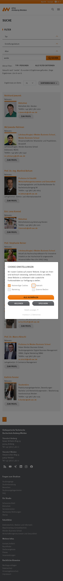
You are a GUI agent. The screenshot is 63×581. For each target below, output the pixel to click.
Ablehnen (18, 303)
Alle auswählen (31, 297)
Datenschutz (36, 315)
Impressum (26, 315)
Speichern (43, 303)
